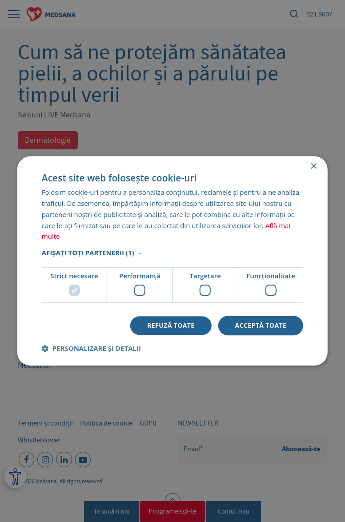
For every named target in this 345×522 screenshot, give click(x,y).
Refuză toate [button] (170, 325)
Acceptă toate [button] (261, 325)
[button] (172, 253)
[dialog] (172, 261)
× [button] (313, 166)
